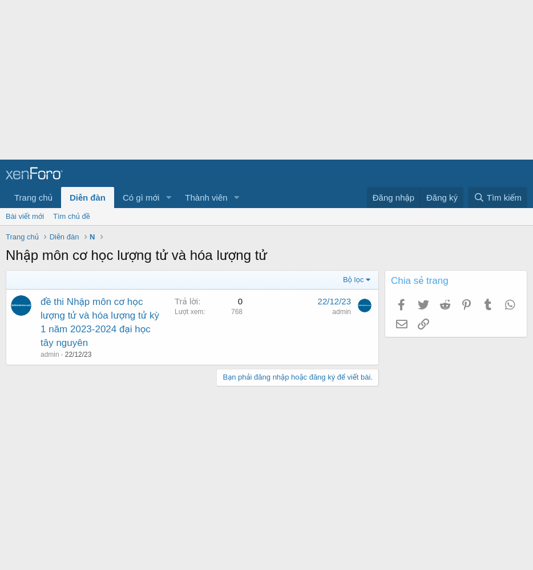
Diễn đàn (88, 197)
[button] (168, 197)
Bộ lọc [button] (353, 279)
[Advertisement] (262, 80)
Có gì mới (141, 197)
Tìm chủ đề (71, 216)
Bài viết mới (25, 216)
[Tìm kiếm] (497, 197)
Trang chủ (33, 197)
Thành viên (206, 197)
